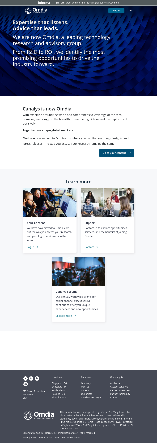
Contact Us (93, 247)
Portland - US (58, 390)
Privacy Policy (29, 437)
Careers (85, 390)
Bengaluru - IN (59, 386)
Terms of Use (45, 437)
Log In (32, 247)
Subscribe (60, 437)
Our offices (86, 393)
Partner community (120, 393)
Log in (116, 9)
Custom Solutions (119, 386)
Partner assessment (120, 390)
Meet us (85, 386)
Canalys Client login (91, 397)
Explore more (66, 316)
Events (113, 397)
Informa (45, 2)
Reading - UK (58, 393)
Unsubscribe (73, 437)
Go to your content (117, 153)
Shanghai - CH (59, 397)
